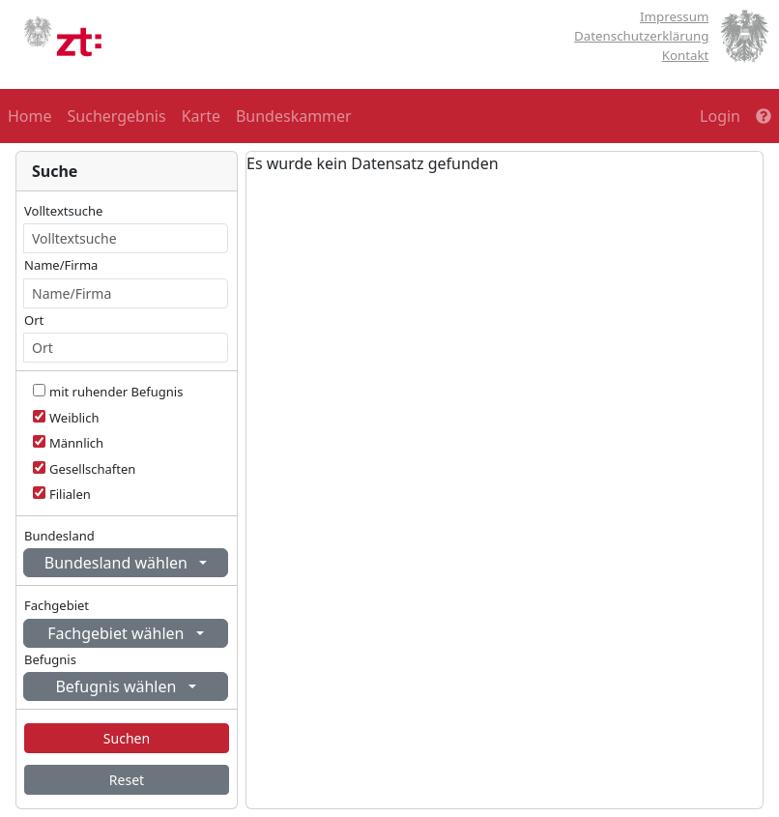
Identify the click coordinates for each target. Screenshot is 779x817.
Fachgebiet (56, 605)
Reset (126, 780)
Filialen (70, 494)
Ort (33, 320)
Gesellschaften (92, 469)
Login (720, 116)
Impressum (674, 16)
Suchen (126, 738)
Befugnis (50, 659)
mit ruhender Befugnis (116, 391)
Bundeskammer (294, 116)
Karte (201, 116)
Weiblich (74, 417)
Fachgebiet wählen (117, 633)
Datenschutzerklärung (641, 35)
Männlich (76, 443)
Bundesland (59, 535)
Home (30, 116)
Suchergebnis (117, 116)
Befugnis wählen (117, 686)
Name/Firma (61, 265)
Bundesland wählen (117, 562)
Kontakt (685, 55)
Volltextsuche (63, 210)
